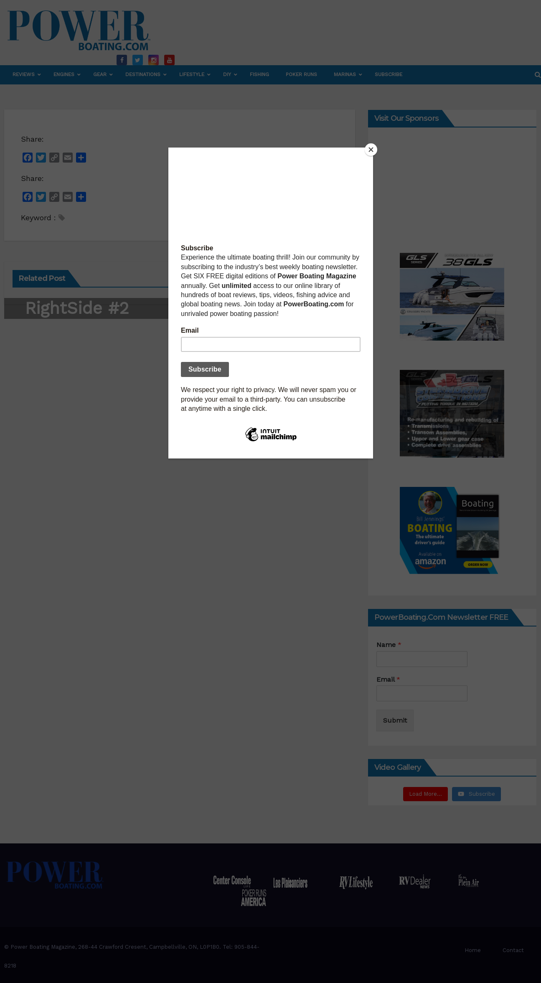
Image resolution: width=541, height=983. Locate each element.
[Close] (371, 149)
